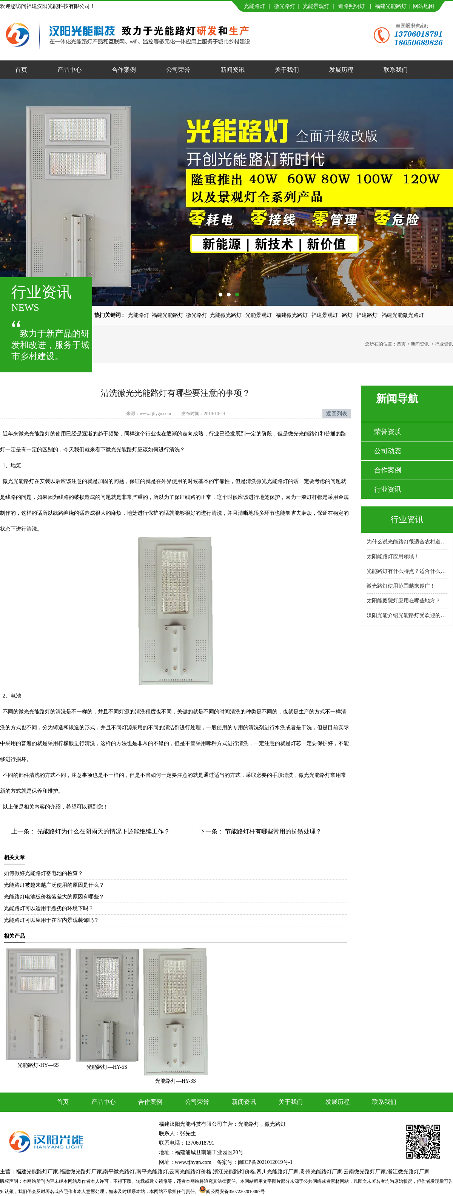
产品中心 (69, 69)
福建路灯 (367, 315)
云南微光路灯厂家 (365, 1171)
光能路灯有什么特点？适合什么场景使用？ (407, 571)
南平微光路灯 (119, 1171)
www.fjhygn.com (155, 413)
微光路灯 (284, 6)
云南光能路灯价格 (190, 1171)
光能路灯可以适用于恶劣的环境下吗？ (49, 908)
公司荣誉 (178, 69)
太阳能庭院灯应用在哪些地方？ (404, 600)
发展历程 (341, 69)
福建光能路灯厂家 (37, 1171)
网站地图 (423, 6)
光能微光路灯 (226, 315)
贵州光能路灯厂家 (321, 1171)
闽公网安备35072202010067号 (235, 1191)
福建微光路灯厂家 (81, 1171)
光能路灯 (254, 6)
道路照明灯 (351, 6)
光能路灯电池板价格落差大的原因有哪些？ (54, 897)
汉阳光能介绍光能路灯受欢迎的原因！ (407, 615)
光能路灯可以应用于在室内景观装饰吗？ (51, 920)
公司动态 (387, 451)
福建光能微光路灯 (403, 315)
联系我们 (396, 69)
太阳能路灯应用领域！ (393, 556)
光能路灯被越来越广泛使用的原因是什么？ (54, 885)
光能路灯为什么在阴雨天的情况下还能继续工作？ (102, 831)
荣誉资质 (387, 431)
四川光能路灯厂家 (277, 1171)
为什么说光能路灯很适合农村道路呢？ (407, 542)
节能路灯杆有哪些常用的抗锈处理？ (272, 831)
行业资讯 (387, 489)
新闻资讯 (232, 69)
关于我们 (287, 69)
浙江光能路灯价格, (235, 1171)
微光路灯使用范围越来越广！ (401, 586)
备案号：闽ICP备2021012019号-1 (255, 1162)
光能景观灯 (316, 6)
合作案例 (124, 69)
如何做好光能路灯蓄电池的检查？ (43, 873)
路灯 (347, 315)
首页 (21, 69)
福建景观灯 (324, 315)
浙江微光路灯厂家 (408, 1171)
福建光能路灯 (391, 6)
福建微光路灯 (292, 315)
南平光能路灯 (152, 1171)
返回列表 (336, 414)
